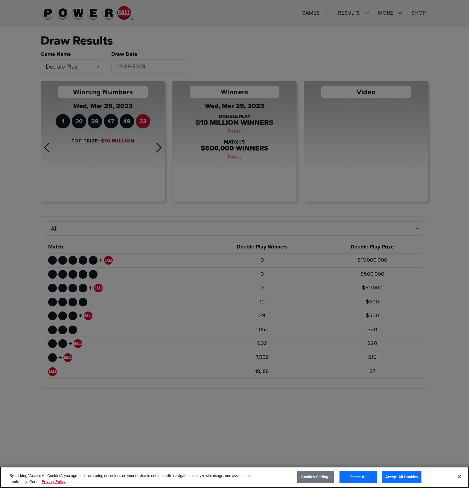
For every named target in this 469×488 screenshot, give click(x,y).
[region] (234, 477)
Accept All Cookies (401, 477)
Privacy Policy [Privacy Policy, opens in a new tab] (54, 481)
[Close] (459, 476)
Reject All (358, 477)
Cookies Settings (316, 477)
